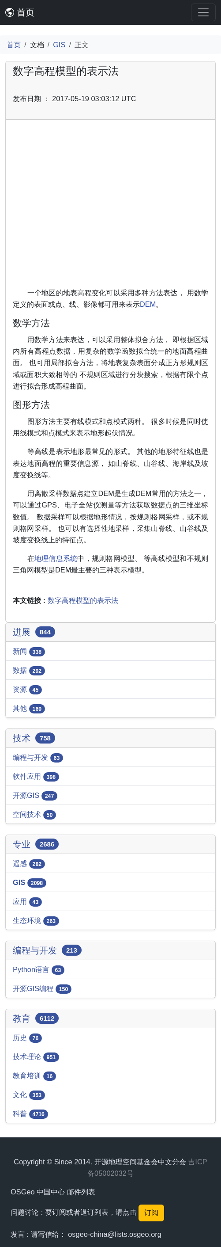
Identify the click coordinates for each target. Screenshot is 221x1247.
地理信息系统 (55, 558)
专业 (36, 844)
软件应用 (36, 777)
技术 (34, 738)
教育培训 (34, 1076)
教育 (36, 1018)
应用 (27, 902)
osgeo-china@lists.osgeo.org (114, 1234)
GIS (59, 45)
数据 (29, 671)
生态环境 (36, 921)
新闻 (29, 652)
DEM (148, 304)
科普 (30, 1114)
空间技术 (34, 815)
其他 (29, 709)
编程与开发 (38, 758)
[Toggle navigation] (203, 12)
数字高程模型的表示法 (83, 600)
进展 (34, 632)
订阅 (151, 1212)
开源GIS (35, 796)
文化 (29, 1095)
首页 (19, 12)
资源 (27, 690)
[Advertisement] (110, 207)
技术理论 (36, 1057)
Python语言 (38, 970)
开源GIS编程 (42, 989)
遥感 (29, 864)
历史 (27, 1038)
